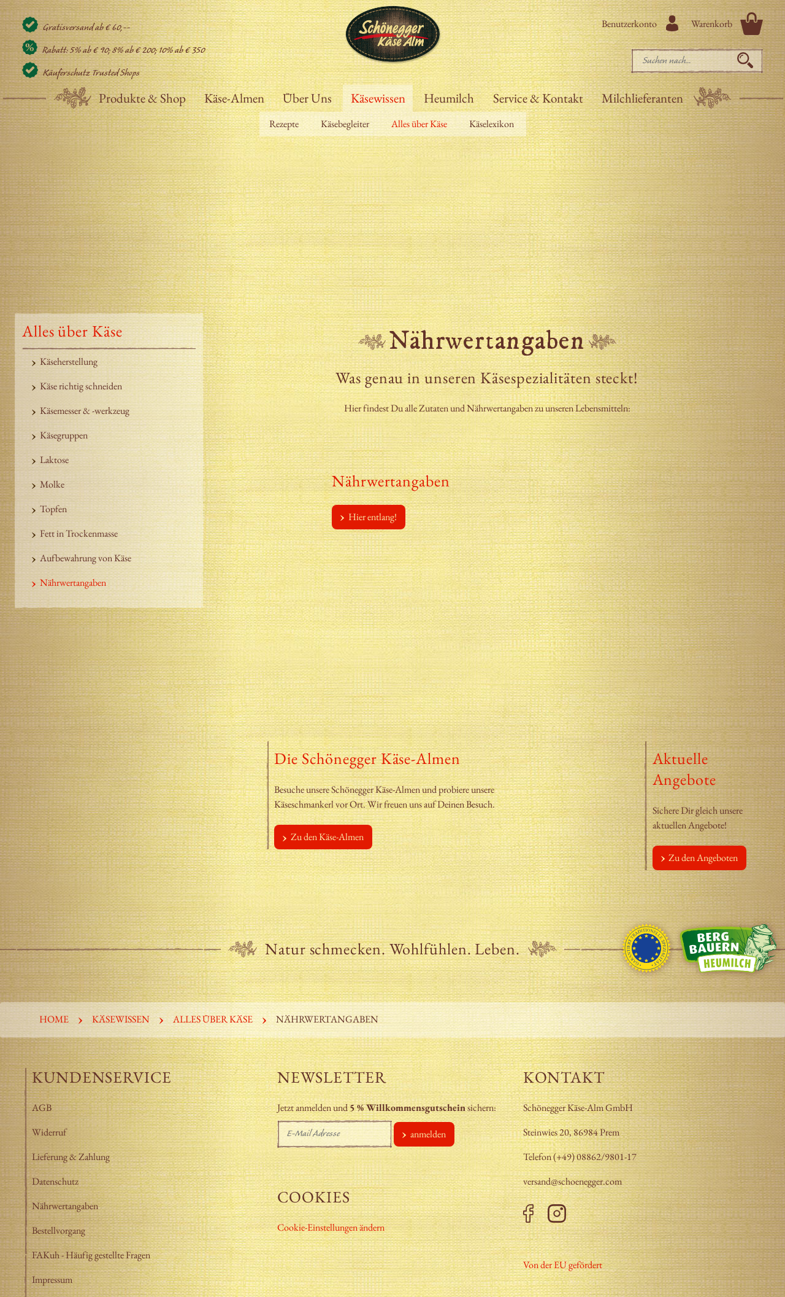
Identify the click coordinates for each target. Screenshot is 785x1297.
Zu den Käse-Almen (327, 836)
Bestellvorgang (58, 1230)
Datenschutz (55, 1181)
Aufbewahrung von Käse (85, 557)
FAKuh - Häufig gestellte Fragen (91, 1254)
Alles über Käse (419, 123)
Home (54, 1019)
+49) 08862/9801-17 (596, 1156)
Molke (52, 484)
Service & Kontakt (538, 98)
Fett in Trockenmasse (79, 533)
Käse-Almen (234, 98)
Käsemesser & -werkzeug (84, 410)
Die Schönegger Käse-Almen (367, 758)
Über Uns (307, 98)
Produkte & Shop (142, 98)
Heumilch (449, 98)
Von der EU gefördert (562, 1264)
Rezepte (284, 123)
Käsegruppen (64, 435)
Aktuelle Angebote (684, 769)
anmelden (428, 1134)
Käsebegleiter (345, 123)
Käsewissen (378, 98)
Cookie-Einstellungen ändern (331, 1227)
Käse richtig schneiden (81, 386)
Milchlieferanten (642, 98)
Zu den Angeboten (703, 857)
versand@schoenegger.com (572, 1181)
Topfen (53, 508)
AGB (42, 1107)
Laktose (54, 459)
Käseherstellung (69, 361)
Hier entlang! (372, 516)
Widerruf (49, 1132)
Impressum (53, 1279)
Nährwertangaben (73, 582)
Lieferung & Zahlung (72, 1156)
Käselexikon (491, 123)
